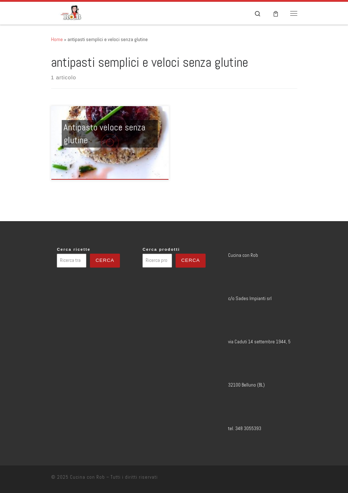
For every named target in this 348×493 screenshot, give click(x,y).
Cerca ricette (73, 249)
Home (57, 39)
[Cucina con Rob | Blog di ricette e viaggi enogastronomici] (71, 12)
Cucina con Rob (87, 477)
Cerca (105, 260)
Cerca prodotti (161, 249)
